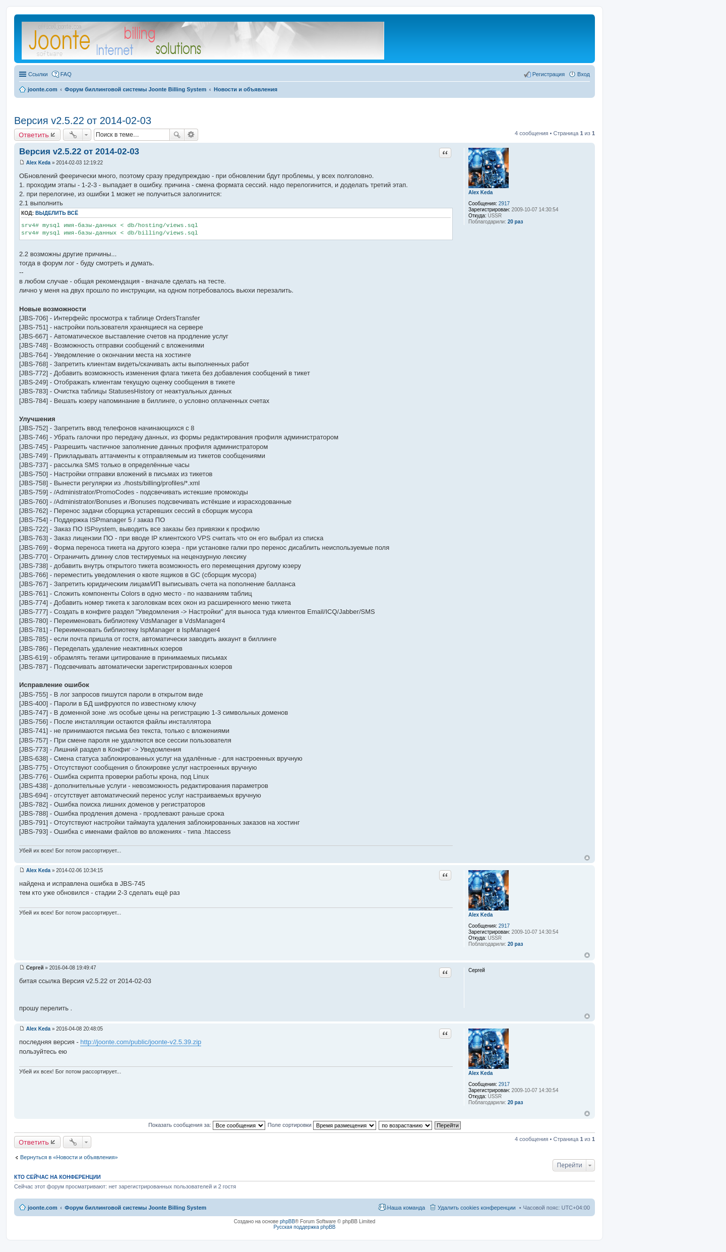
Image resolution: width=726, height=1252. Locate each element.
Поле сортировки (322, 1125)
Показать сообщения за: (206, 1125)
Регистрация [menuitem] (548, 74)
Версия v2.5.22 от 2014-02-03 (82, 120)
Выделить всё (56, 213)
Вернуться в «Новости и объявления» (69, 1157)
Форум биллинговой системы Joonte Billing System (135, 1208)
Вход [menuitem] (583, 74)
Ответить (34, 134)
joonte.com (42, 1208)
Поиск (177, 135)
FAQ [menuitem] (66, 74)
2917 (504, 203)
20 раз (515, 221)
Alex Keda (480, 192)
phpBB (287, 1221)
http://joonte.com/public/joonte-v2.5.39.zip (140, 1042)
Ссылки (38, 74)
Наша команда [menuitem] (406, 1208)
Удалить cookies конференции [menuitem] (477, 1208)
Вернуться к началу (587, 858)
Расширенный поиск (191, 135)
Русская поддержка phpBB (304, 1227)
